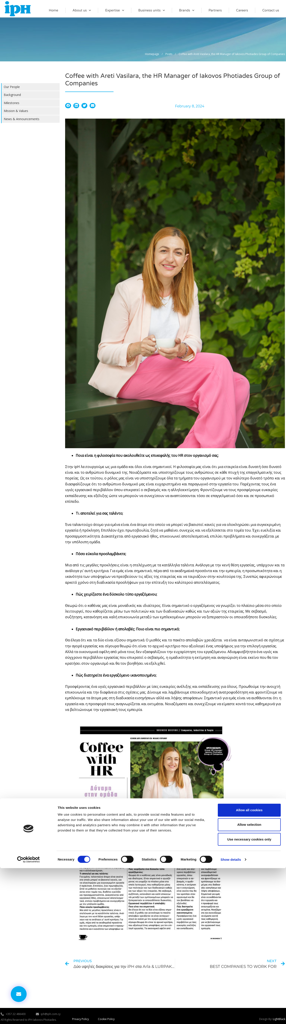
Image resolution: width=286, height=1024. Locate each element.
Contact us (270, 10)
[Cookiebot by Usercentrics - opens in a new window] (28, 1015)
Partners (215, 10)
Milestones (11, 103)
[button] (68, 105)
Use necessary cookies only (249, 995)
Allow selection (249, 980)
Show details (231, 1015)
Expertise (114, 10)
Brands (186, 10)
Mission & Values (16, 111)
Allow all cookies (249, 966)
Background (12, 95)
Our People (12, 87)
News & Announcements (21, 119)
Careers (242, 10)
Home (53, 10)
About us (81, 10)
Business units (151, 10)
